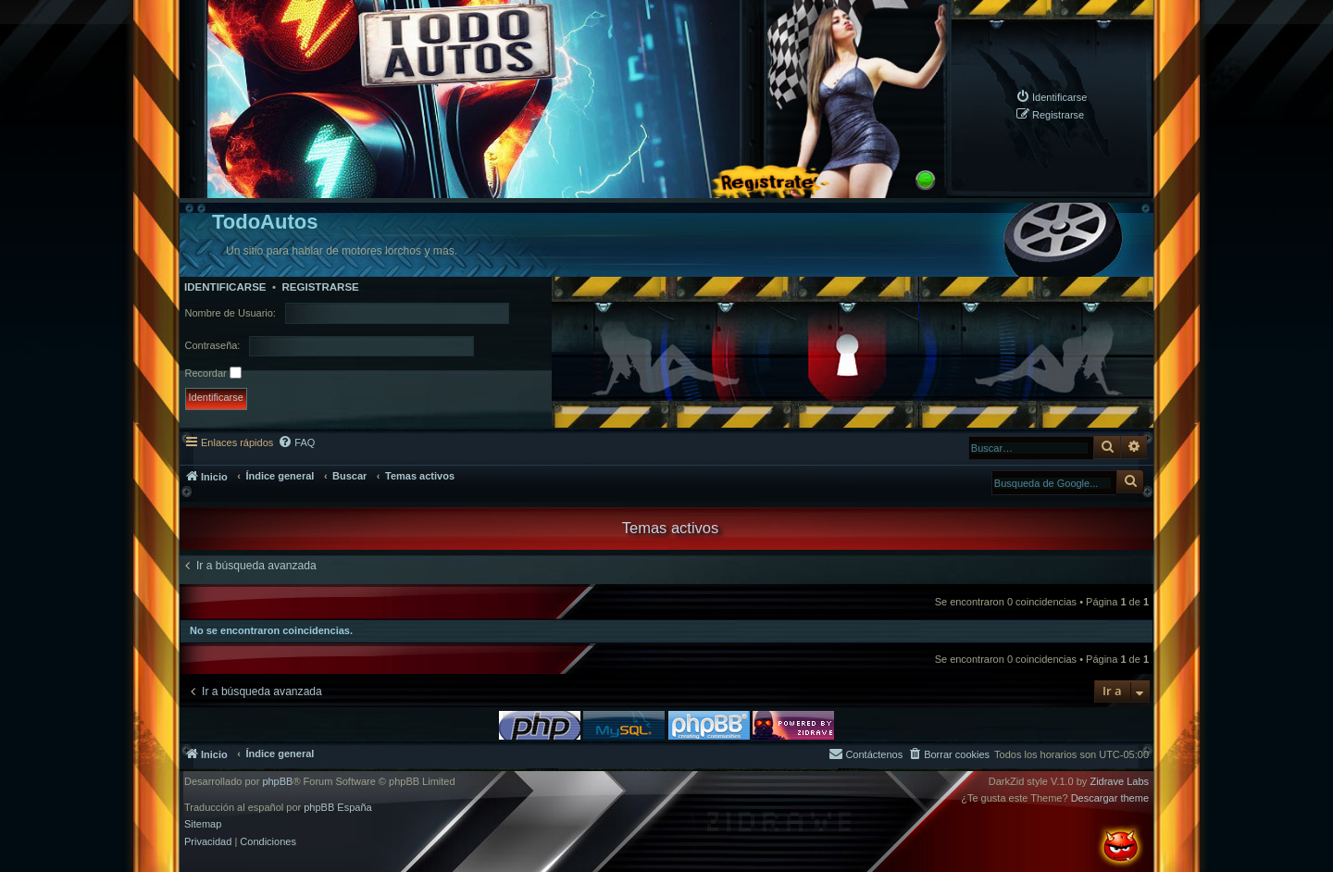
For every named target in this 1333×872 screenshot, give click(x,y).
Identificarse (225, 287)
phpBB (277, 782)
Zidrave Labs (1119, 782)
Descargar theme (1110, 798)
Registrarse (319, 287)
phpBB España (337, 807)
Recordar (213, 373)
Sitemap (202, 824)
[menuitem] (1051, 97)
